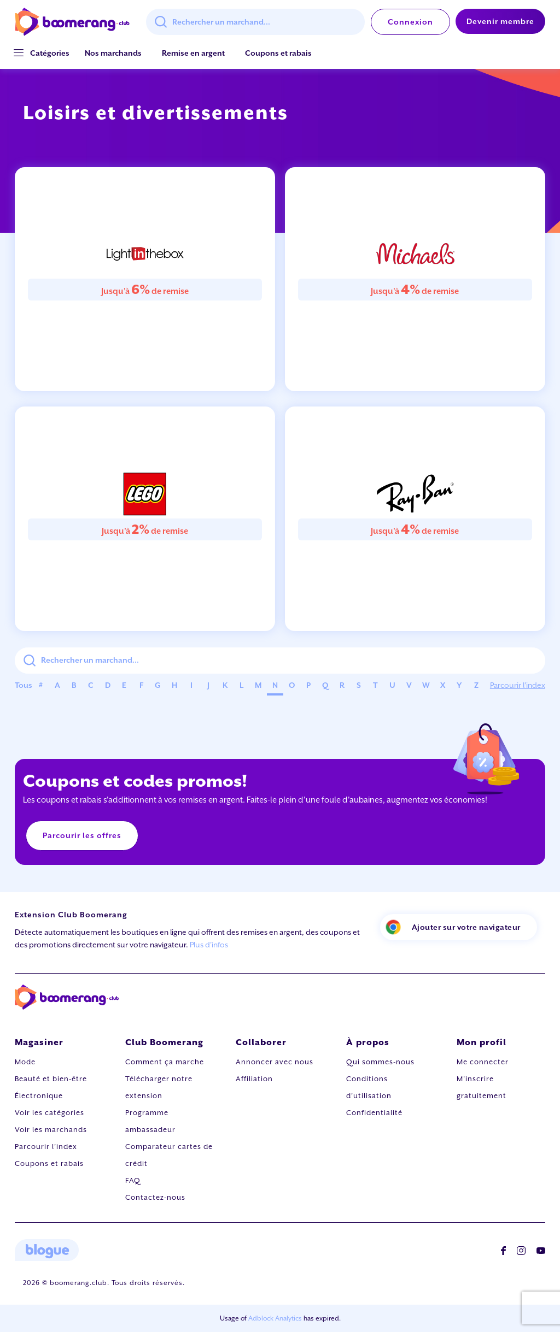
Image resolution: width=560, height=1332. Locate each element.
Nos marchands (113, 53)
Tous (23, 685)
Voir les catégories (49, 1112)
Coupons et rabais (278, 53)
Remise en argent (193, 53)
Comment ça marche (164, 1061)
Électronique (39, 1095)
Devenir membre (500, 21)
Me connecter (483, 1061)
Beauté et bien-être (51, 1078)
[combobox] (255, 22)
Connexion (410, 22)
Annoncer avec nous (274, 1061)
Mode (25, 1061)
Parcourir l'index (517, 685)
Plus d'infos (209, 945)
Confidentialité (374, 1112)
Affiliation (254, 1078)
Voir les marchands (51, 1129)
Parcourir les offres (82, 835)
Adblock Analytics (275, 1318)
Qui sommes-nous (380, 1061)
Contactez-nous (155, 1197)
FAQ (133, 1180)
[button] (49, 53)
